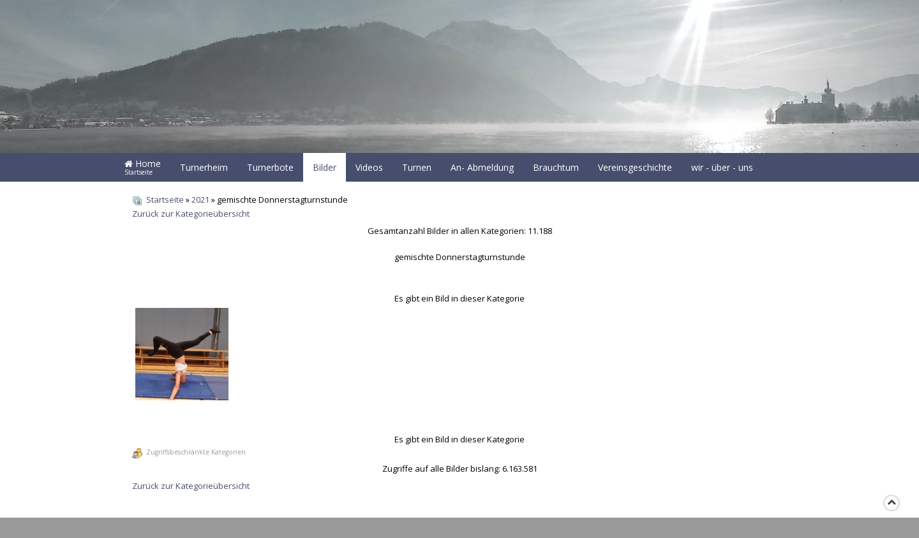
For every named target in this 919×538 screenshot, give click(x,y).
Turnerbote (270, 167)
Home (142, 167)
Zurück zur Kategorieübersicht (191, 213)
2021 (200, 199)
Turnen (416, 167)
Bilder (324, 167)
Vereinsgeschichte (635, 167)
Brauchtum (556, 167)
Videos (369, 167)
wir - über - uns (722, 167)
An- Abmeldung (482, 167)
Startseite (165, 199)
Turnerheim (204, 167)
